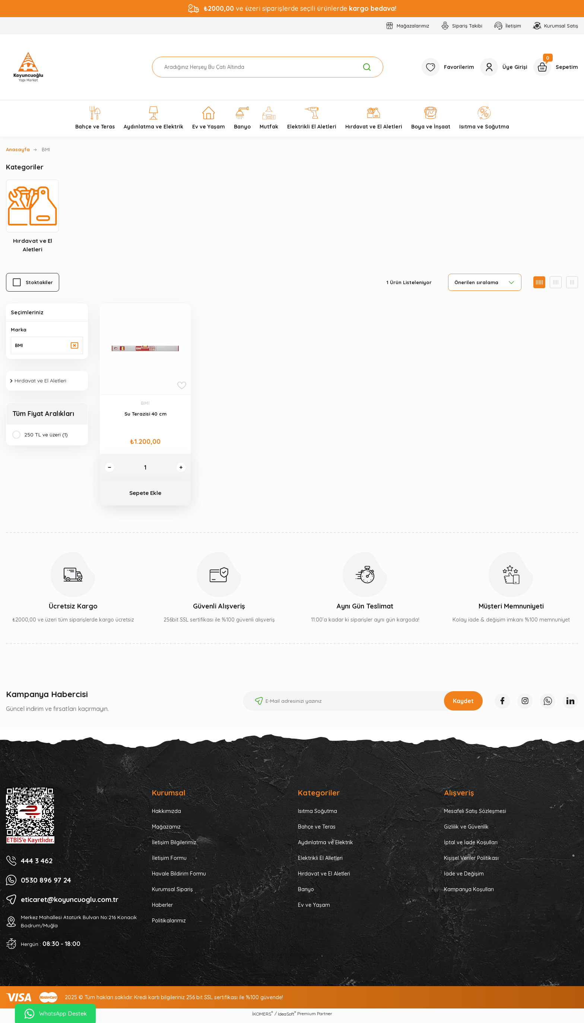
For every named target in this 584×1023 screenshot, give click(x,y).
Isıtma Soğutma (317, 814)
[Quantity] (145, 468)
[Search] (267, 67)
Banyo (306, 892)
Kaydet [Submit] (458, 704)
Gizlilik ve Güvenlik (466, 830)
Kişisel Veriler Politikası (471, 861)
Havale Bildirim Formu (179, 877)
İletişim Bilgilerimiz (174, 845)
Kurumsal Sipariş (172, 892)
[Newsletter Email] (358, 704)
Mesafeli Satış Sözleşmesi (475, 814)
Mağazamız (166, 830)
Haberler (162, 908)
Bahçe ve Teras (317, 830)
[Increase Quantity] (180, 468)
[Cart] (555, 67)
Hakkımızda (166, 814)
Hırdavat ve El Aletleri (324, 877)
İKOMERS (262, 1017)
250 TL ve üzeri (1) (46, 436)
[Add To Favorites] (181, 386)
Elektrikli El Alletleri (320, 861)
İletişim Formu (169, 861)
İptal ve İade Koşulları (471, 845)
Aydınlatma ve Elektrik (325, 845)
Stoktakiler (39, 283)
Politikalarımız (169, 924)
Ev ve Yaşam (314, 908)
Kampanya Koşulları (469, 892)
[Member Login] (503, 67)
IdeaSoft (287, 1017)
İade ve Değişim (464, 877)
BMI (46, 149)
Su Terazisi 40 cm (145, 415)
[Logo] (28, 67)
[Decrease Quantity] (110, 468)
